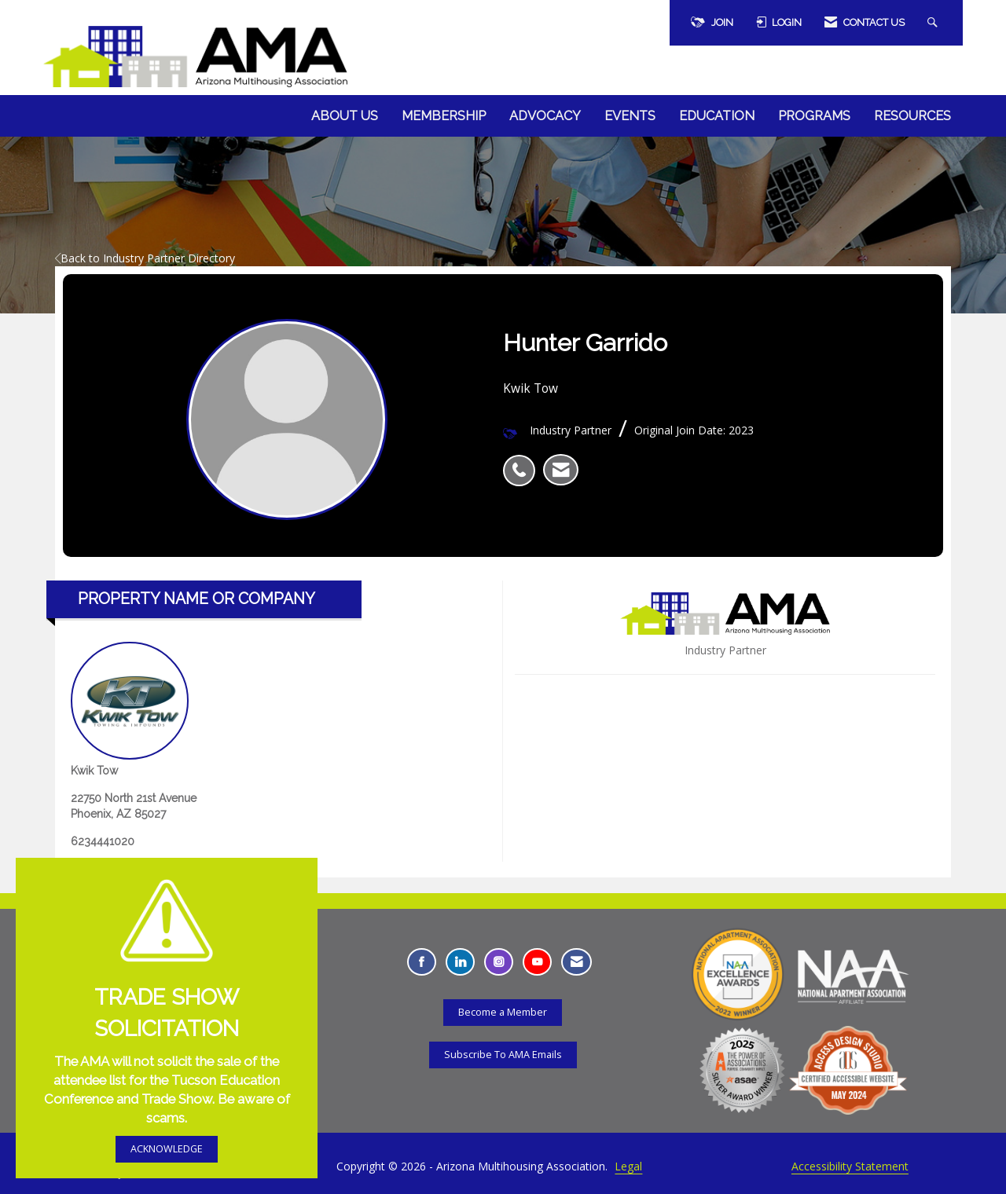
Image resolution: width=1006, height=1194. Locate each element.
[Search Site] (934, 22)
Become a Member (502, 1012)
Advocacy (545, 115)
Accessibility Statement (850, 1166)
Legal (628, 1166)
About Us (344, 115)
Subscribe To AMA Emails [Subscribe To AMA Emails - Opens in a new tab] (503, 1054)
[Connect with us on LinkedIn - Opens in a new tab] (460, 962)
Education (716, 115)
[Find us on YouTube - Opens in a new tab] (537, 962)
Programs (814, 115)
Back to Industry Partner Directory (145, 258)
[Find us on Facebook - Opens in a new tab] (421, 962)
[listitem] (523, 461)
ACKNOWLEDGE (166, 1149)
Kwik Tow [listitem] (130, 709)
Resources (912, 115)
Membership (444, 115)
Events (629, 115)
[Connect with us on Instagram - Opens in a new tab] (498, 962)
